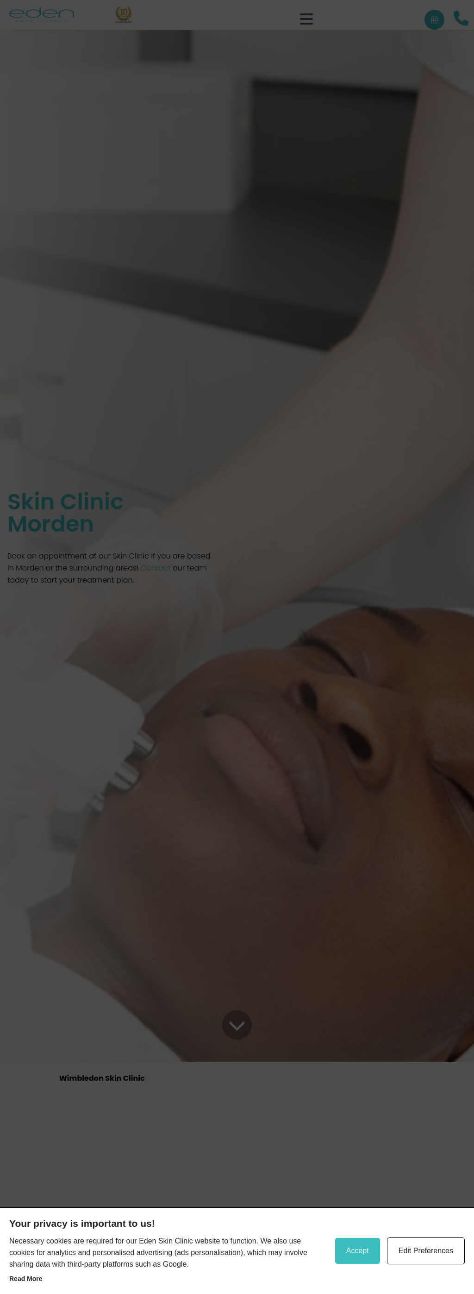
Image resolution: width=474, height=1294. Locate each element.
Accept (357, 1251)
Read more (26, 1278)
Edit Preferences (426, 1251)
